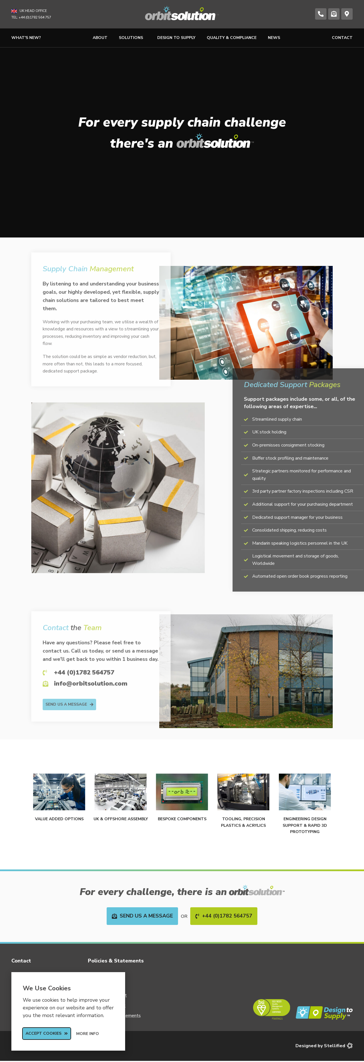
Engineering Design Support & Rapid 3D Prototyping (305, 825)
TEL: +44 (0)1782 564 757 (31, 17)
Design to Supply (176, 37)
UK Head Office (33, 11)
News (274, 37)
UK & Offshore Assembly (121, 819)
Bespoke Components (182, 819)
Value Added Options (59, 819)
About (100, 37)
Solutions (132, 38)
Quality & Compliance (232, 37)
